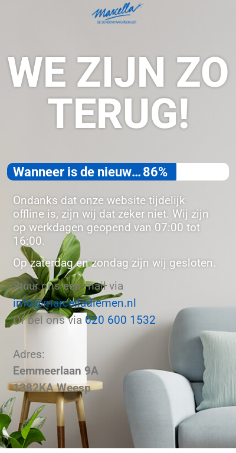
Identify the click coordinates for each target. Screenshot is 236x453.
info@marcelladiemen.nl (74, 303)
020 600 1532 (120, 320)
